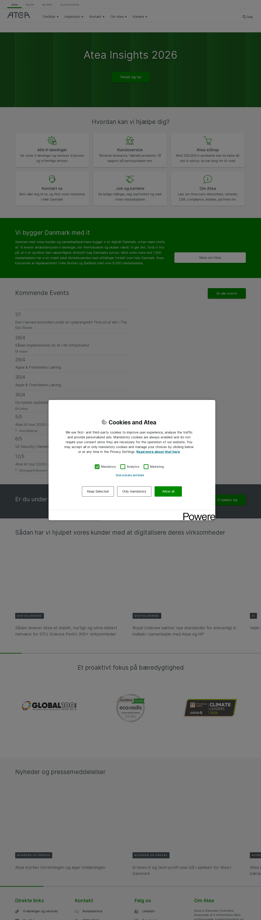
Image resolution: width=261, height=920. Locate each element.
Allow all (168, 491)
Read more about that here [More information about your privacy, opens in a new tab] (158, 452)
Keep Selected (98, 491)
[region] (132, 460)
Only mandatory (134, 491)
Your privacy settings (130, 474)
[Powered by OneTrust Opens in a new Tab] (197, 513)
